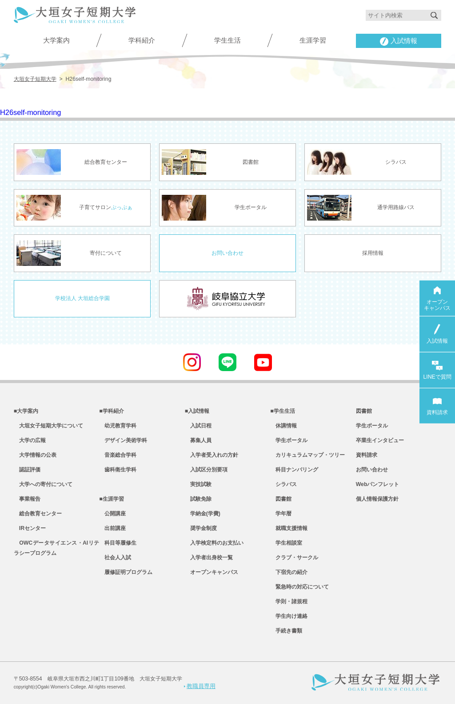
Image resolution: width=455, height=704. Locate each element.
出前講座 (112, 528)
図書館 (280, 499)
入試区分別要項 (206, 470)
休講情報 (283, 426)
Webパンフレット (377, 484)
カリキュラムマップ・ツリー (307, 455)
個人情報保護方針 (377, 499)
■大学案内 (26, 411)
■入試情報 (197, 411)
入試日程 (198, 426)
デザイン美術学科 (123, 440)
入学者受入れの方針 (211, 455)
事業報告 (27, 499)
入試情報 (398, 41)
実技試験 (198, 484)
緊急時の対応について (299, 587)
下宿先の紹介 (288, 572)
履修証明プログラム (125, 572)
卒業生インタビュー (380, 440)
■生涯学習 (111, 499)
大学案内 (56, 40)
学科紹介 (141, 40)
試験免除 (198, 499)
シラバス (283, 484)
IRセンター (30, 528)
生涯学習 (312, 40)
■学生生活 (282, 411)
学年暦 (280, 513)
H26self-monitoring (30, 112)
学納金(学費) (202, 513)
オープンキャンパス (211, 572)
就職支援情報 (288, 528)
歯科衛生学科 (117, 470)
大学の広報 (30, 440)
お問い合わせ (227, 253)
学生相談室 (286, 543)
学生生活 (227, 40)
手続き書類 (286, 631)
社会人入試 (115, 557)
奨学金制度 (201, 528)
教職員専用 (200, 686)
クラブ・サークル (294, 557)
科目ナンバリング (294, 470)
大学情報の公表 (35, 455)
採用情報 (372, 253)
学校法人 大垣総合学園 (82, 298)
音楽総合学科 (117, 455)
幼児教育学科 (117, 426)
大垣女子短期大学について (48, 426)
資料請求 (366, 455)
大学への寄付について (43, 484)
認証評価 (27, 470)
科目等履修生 (117, 543)
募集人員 (198, 440)
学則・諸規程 (288, 601)
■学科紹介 (111, 411)
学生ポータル (288, 440)
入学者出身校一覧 (209, 557)
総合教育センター (38, 513)
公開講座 (112, 513)
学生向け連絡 (288, 616)
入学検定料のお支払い (214, 543)
